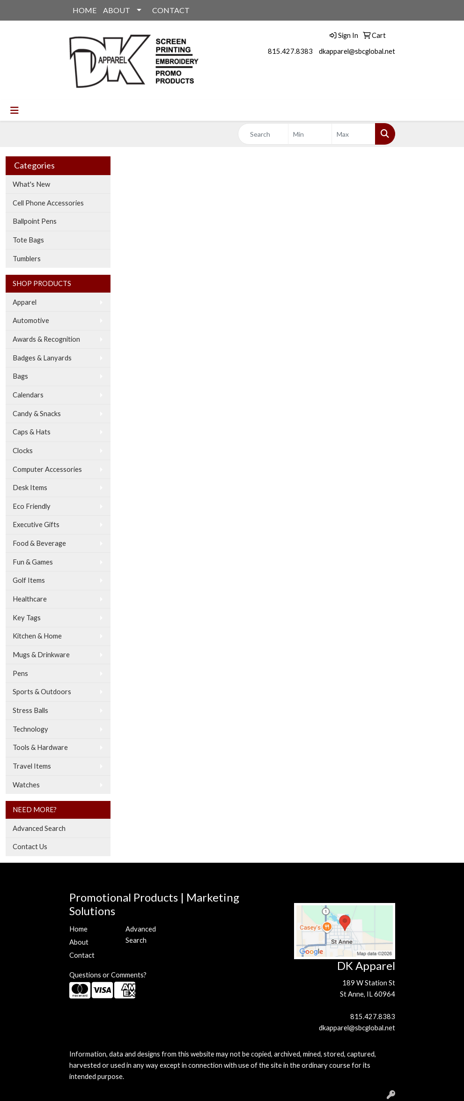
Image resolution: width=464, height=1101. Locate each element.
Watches (26, 785)
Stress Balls (30, 710)
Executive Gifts (36, 524)
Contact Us (30, 847)
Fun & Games (33, 562)
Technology (30, 729)
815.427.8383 (290, 51)
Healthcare (30, 599)
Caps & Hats (32, 432)
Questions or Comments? (108, 975)
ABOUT (116, 10)
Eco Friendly (32, 506)
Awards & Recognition (46, 339)
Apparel (25, 302)
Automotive (31, 320)
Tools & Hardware (40, 747)
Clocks (23, 451)
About (78, 942)
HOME (84, 10)
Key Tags (27, 618)
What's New (31, 184)
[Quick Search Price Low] (310, 134)
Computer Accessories (47, 469)
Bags (20, 376)
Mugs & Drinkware (41, 655)
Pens (20, 673)
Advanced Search (39, 828)
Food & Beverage (39, 543)
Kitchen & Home (37, 636)
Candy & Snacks (37, 414)
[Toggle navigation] (14, 110)
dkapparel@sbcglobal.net (357, 51)
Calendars (28, 395)
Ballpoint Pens (35, 221)
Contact (82, 955)
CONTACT (171, 10)
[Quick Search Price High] (353, 134)
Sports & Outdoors (42, 692)
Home (78, 929)
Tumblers (27, 259)
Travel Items (32, 766)
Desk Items (30, 488)
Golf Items (29, 580)
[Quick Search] (263, 134)
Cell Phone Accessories (48, 203)
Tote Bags (28, 240)
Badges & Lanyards (42, 358)
